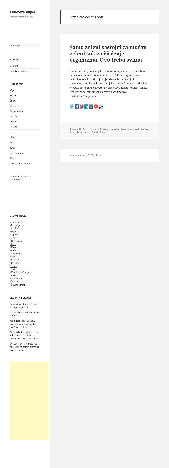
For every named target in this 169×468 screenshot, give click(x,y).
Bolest (13, 95)
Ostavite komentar (100, 132)
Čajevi (13, 100)
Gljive (13, 106)
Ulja (12, 137)
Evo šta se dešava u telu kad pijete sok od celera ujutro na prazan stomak (24, 346)
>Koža (13, 250)
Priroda (14, 121)
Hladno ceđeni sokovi (138, 129)
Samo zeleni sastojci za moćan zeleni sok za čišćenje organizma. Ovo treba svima (25, 335)
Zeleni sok (82, 132)
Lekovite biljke (22, 12)
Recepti (13, 126)
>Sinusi (13, 266)
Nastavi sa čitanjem (83, 96)
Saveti (13, 132)
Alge (12, 90)
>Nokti (13, 256)
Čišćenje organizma (109, 129)
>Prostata (14, 262)
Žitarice (14, 158)
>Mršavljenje (16, 253)
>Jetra (13, 244)
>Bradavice (15, 228)
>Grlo (12, 237)
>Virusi (13, 275)
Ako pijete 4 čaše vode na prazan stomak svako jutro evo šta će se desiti (23, 323)
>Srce (13, 269)
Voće (12, 142)
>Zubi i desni (16, 278)
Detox (123, 129)
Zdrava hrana (16, 153)
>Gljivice (14, 234)
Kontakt (14, 65)
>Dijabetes (15, 231)
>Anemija (14, 222)
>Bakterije (15, 225)
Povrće (13, 116)
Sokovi (73, 132)
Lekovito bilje (16, 111)
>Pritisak (14, 259)
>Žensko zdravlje (18, 284)
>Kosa (13, 247)
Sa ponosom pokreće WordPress (86, 155)
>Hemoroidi (16, 240)
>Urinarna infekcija (19, 272)
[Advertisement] (29, 401)
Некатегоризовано (20, 163)
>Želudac (14, 281)
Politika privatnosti (19, 71)
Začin (12, 147)
